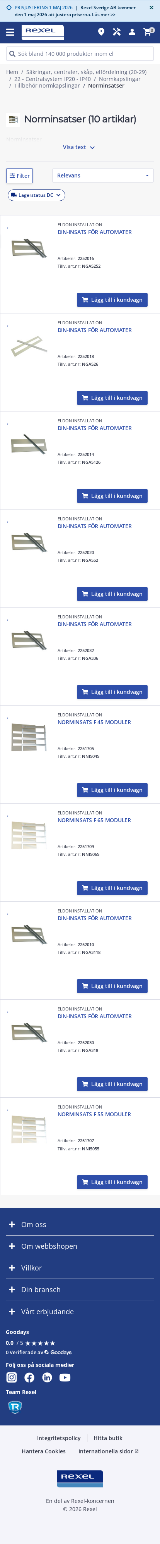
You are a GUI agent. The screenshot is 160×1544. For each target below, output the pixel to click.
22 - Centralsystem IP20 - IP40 (52, 79)
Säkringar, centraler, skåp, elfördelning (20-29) (86, 72)
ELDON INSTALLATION (80, 224)
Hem (12, 72)
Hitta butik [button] (108, 1438)
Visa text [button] (80, 147)
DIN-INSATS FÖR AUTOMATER (95, 232)
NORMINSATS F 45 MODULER (94, 722)
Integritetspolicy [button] (59, 1438)
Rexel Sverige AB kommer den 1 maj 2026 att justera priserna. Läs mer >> (75, 11)
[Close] (150, 7)
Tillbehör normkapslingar (47, 85)
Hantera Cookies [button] (44, 1451)
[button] (19, 175)
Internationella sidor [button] (108, 1451)
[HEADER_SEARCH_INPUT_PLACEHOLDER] (80, 53)
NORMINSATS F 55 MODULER (94, 1114)
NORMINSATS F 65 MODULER (94, 820)
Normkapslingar (120, 79)
